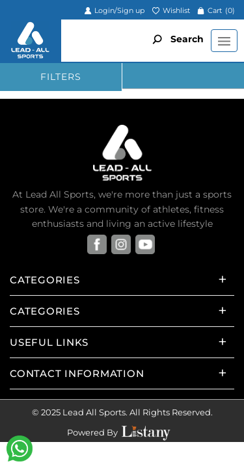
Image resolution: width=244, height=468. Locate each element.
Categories (45, 280)
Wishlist (170, 10)
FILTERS (60, 77)
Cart (216, 10)
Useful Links (49, 342)
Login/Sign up (113, 10)
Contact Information (77, 373)
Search (175, 39)
